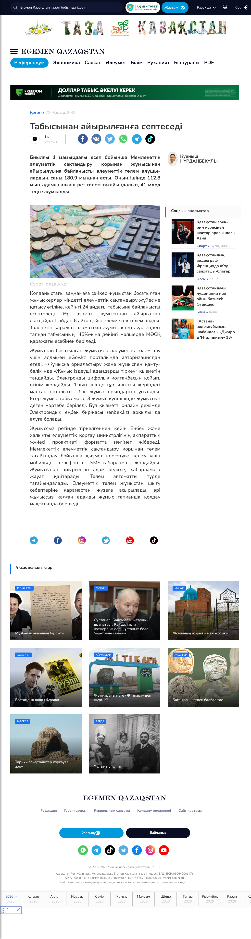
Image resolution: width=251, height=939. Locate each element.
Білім (137, 62)
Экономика (66, 62)
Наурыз (77, 899)
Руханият (158, 62)
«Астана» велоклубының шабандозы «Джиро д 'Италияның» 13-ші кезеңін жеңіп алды (216, 335)
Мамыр (121, 899)
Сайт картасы (190, 810)
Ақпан (55, 899)
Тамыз (187, 899)
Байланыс (158, 832)
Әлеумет (115, 62)
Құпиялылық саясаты (112, 810)
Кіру (242, 7)
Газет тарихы (75, 810)
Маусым (143, 899)
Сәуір (99, 899)
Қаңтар (33, 899)
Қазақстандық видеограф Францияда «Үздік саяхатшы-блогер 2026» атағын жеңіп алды (216, 268)
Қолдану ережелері (154, 810)
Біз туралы (187, 62)
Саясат (93, 62)
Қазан (231, 899)
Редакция (48, 810)
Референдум (29, 62)
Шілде (165, 899)
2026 (11, 899)
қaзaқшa (207, 7)
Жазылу (175, 7)
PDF (209, 62)
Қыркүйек (209, 899)
